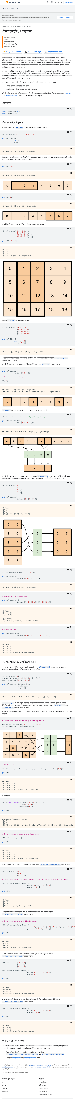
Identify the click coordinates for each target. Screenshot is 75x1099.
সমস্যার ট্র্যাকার (43, 1082)
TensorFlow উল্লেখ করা (45, 1094)
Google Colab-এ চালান (12, 52)
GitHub (4, 1085)
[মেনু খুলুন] (3, 2)
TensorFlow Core (10, 8)
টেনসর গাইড (16, 1058)
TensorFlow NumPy (12, 96)
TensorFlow (5, 26)
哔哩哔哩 (5, 1091)
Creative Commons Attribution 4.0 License (39, 1065)
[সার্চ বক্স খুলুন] (47, 2)
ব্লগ (3, 1082)
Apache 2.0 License (7, 1067)
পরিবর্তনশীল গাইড (30, 1058)
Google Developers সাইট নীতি (43, 1067)
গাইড (30, 26)
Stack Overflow (43, 1088)
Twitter (4, 1088)
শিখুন (12, 26)
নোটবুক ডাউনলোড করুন (53, 52)
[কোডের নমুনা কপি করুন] (71, 108)
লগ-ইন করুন (69, 2)
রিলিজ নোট (42, 1085)
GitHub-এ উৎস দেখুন (33, 52)
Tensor (68, 93)
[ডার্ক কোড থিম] (68, 108)
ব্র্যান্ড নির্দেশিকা (43, 1091)
